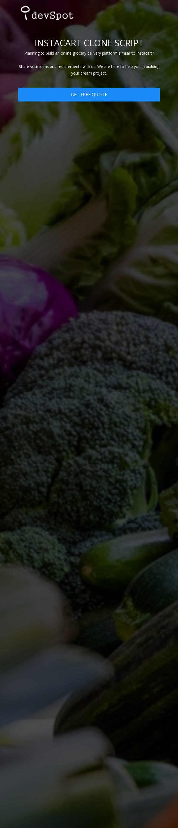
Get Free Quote (89, 95)
